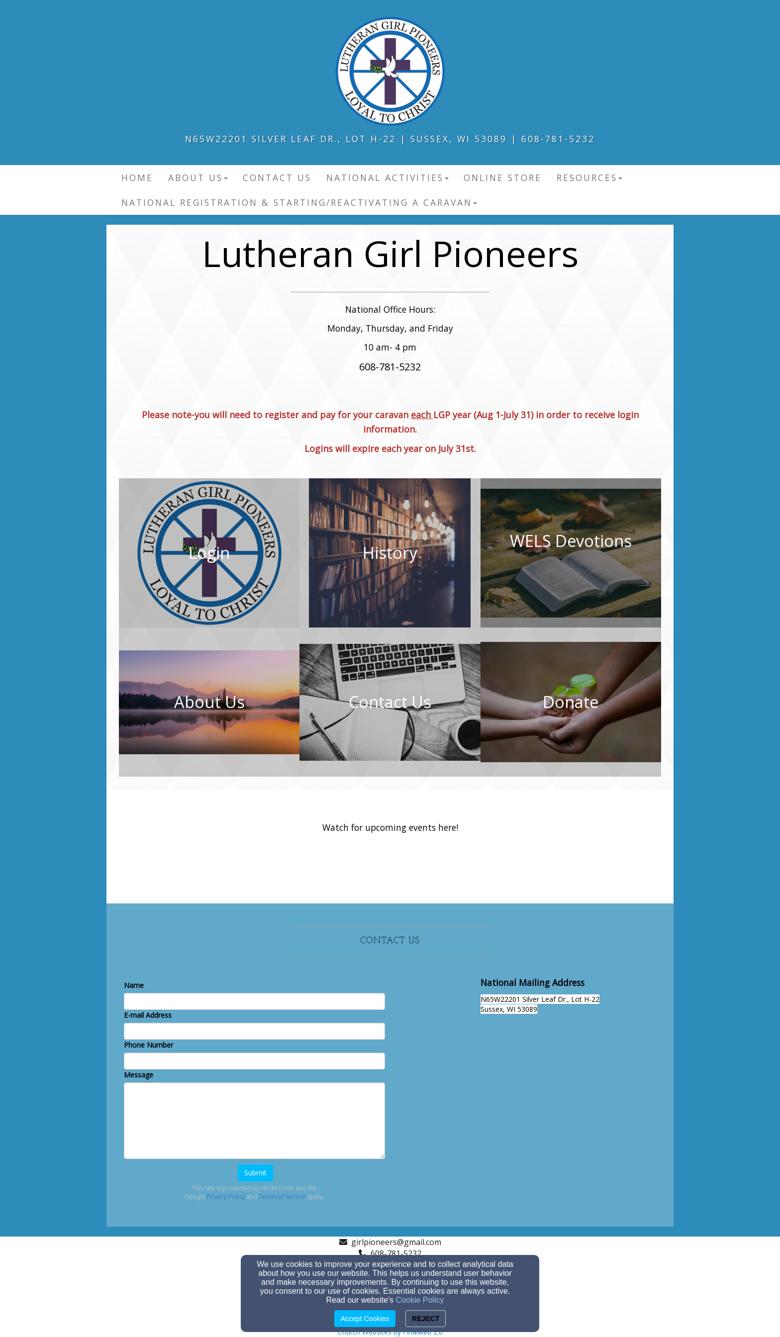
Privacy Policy (226, 1196)
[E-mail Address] (254, 1031)
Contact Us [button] (277, 177)
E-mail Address (148, 1015)
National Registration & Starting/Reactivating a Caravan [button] (299, 202)
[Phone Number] (254, 1061)
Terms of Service (282, 1196)
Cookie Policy (420, 1300)
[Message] (254, 1120)
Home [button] (137, 177)
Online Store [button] (503, 177)
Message (138, 1074)
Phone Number (148, 1045)
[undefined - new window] (571, 552)
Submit (255, 1172)
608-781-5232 (396, 1253)
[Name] (254, 1001)
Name (134, 985)
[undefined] (209, 552)
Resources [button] (589, 177)
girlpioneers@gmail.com (396, 1242)
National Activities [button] (387, 177)
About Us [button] (198, 177)
